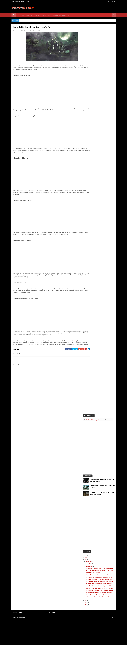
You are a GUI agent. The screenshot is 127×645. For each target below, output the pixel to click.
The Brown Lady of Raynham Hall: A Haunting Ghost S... (103, 611)
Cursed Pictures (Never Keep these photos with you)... (103, 607)
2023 (95, 568)
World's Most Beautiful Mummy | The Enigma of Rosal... (104, 580)
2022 (95, 626)
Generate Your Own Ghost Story (61, 15)
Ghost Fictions (46, 15)
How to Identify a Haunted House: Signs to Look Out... (105, 604)
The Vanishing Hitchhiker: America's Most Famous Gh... (105, 615)
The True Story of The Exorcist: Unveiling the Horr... (105, 586)
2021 (95, 628)
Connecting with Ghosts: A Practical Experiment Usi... (104, 600)
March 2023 (98, 574)
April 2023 (98, 572)
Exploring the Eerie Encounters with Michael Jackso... (104, 622)
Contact (28, 1)
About (13, 1)
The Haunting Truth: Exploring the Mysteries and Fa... (103, 589)
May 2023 (97, 570)
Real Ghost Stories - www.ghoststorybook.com (98, 424)
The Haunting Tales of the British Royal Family (105, 618)
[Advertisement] (50, 92)
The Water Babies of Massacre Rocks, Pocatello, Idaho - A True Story (106, 494)
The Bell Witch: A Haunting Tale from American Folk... (104, 593)
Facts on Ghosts (35, 15)
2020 (95, 631)
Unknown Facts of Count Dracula (103, 583)
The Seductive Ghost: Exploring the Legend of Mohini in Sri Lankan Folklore (107, 486)
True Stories (25, 15)
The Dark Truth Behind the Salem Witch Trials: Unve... (105, 577)
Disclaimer (23, 1)
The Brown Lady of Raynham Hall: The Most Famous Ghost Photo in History (106, 501)
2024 (95, 565)
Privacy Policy (17, 1)
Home (18, 15)
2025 (95, 563)
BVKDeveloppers (21, 642)
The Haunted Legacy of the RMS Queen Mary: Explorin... (104, 597)
